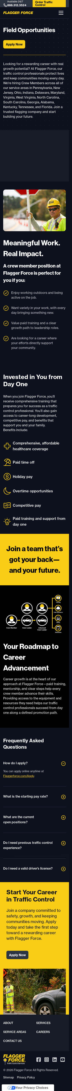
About (8, 1023)
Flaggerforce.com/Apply (18, 776)
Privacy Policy (26, 1077)
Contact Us (12, 1041)
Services (43, 1023)
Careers (43, 1032)
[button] (61, 13)
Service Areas (14, 1032)
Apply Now (14, 44)
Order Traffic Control (44, 3)
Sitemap (8, 1077)
